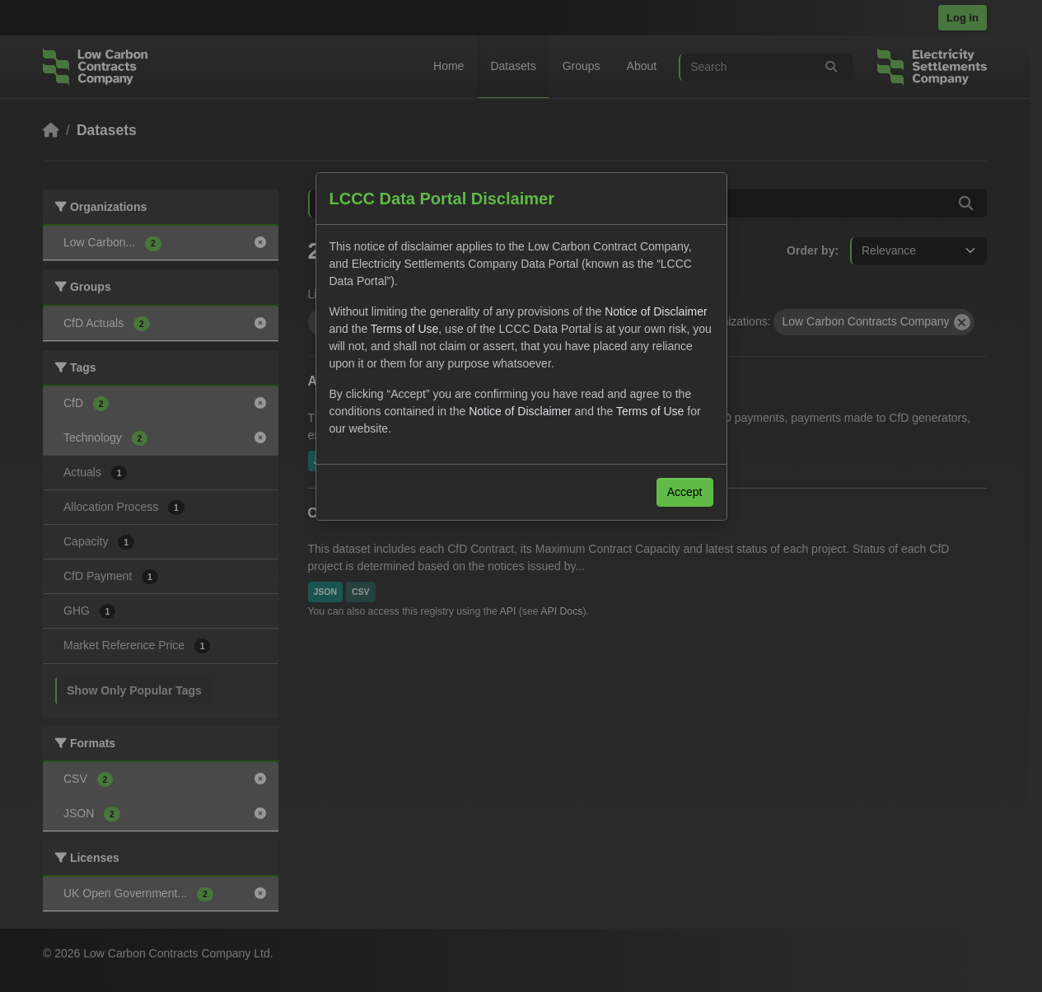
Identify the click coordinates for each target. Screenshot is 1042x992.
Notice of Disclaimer (656, 311)
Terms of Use (404, 328)
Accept (685, 491)
